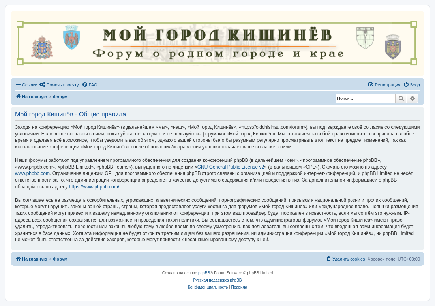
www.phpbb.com (32, 173)
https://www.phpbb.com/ (94, 187)
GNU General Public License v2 (230, 167)
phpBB (204, 273)
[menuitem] (59, 85)
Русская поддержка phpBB (217, 280)
